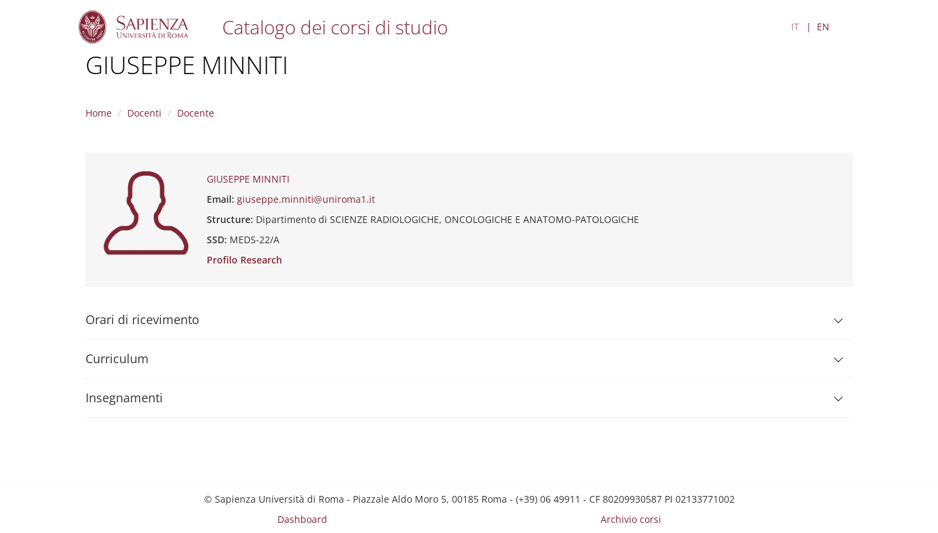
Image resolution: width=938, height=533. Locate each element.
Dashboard (302, 519)
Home (99, 112)
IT (795, 26)
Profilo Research (244, 259)
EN (823, 26)
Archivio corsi (631, 519)
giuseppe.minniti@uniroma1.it (306, 199)
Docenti (144, 112)
